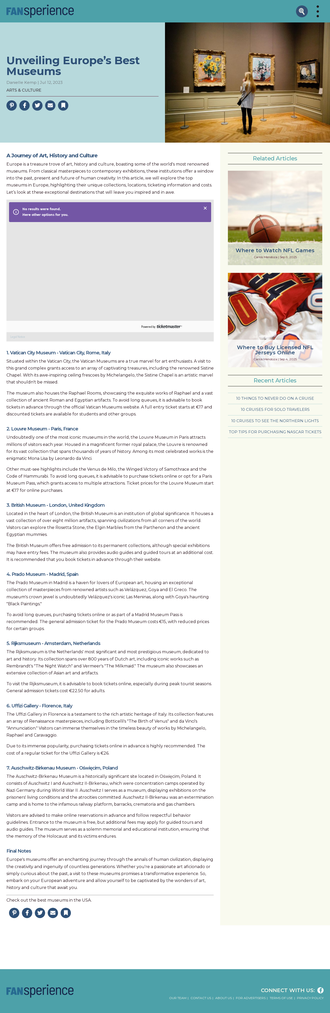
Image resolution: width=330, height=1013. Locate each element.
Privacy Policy (310, 998)
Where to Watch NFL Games (275, 250)
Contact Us (201, 998)
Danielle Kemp (21, 82)
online (33, 490)
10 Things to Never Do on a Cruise (275, 398)
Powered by (148, 327)
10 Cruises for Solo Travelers (275, 409)
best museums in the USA (64, 900)
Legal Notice (17, 337)
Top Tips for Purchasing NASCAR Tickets (275, 431)
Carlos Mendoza (265, 257)
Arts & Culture (23, 90)
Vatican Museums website (112, 407)
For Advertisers (251, 998)
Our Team (177, 998)
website (152, 559)
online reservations (83, 815)
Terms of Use (281, 998)
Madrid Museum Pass (157, 614)
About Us (223, 998)
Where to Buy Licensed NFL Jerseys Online (275, 350)
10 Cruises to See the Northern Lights (275, 420)
